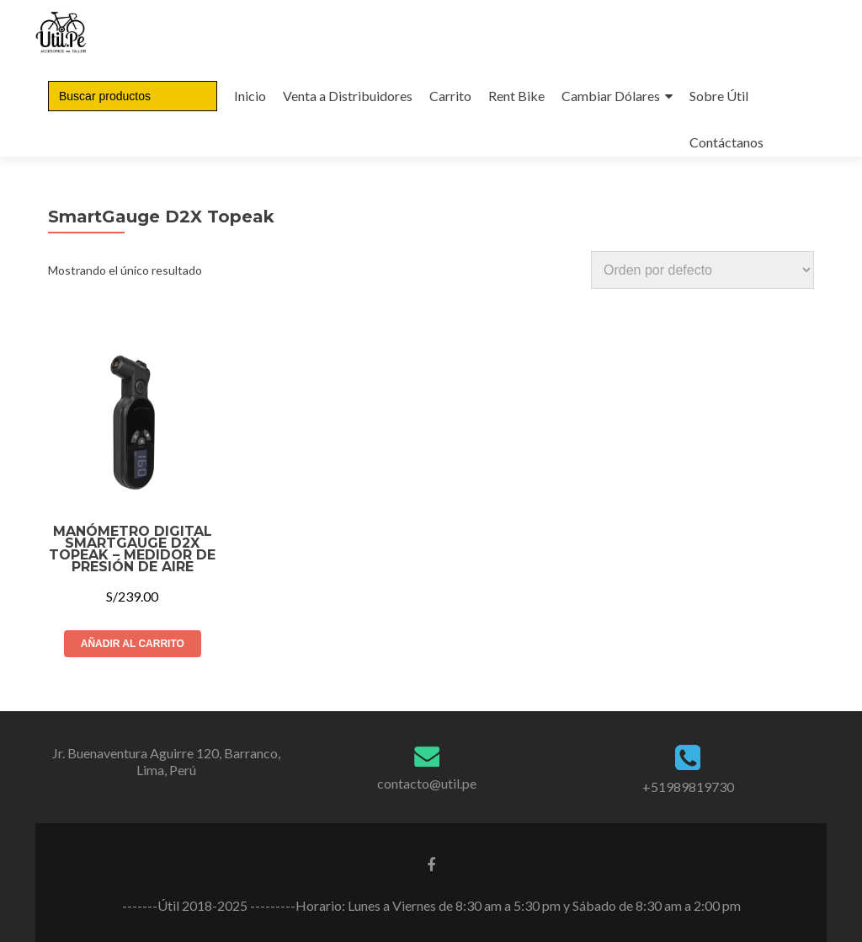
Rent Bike (516, 96)
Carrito (450, 96)
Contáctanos (726, 142)
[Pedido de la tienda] (702, 270)
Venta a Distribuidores (347, 96)
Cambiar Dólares (610, 96)
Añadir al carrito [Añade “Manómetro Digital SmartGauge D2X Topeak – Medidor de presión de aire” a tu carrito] (132, 644)
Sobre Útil (718, 96)
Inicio (250, 96)
